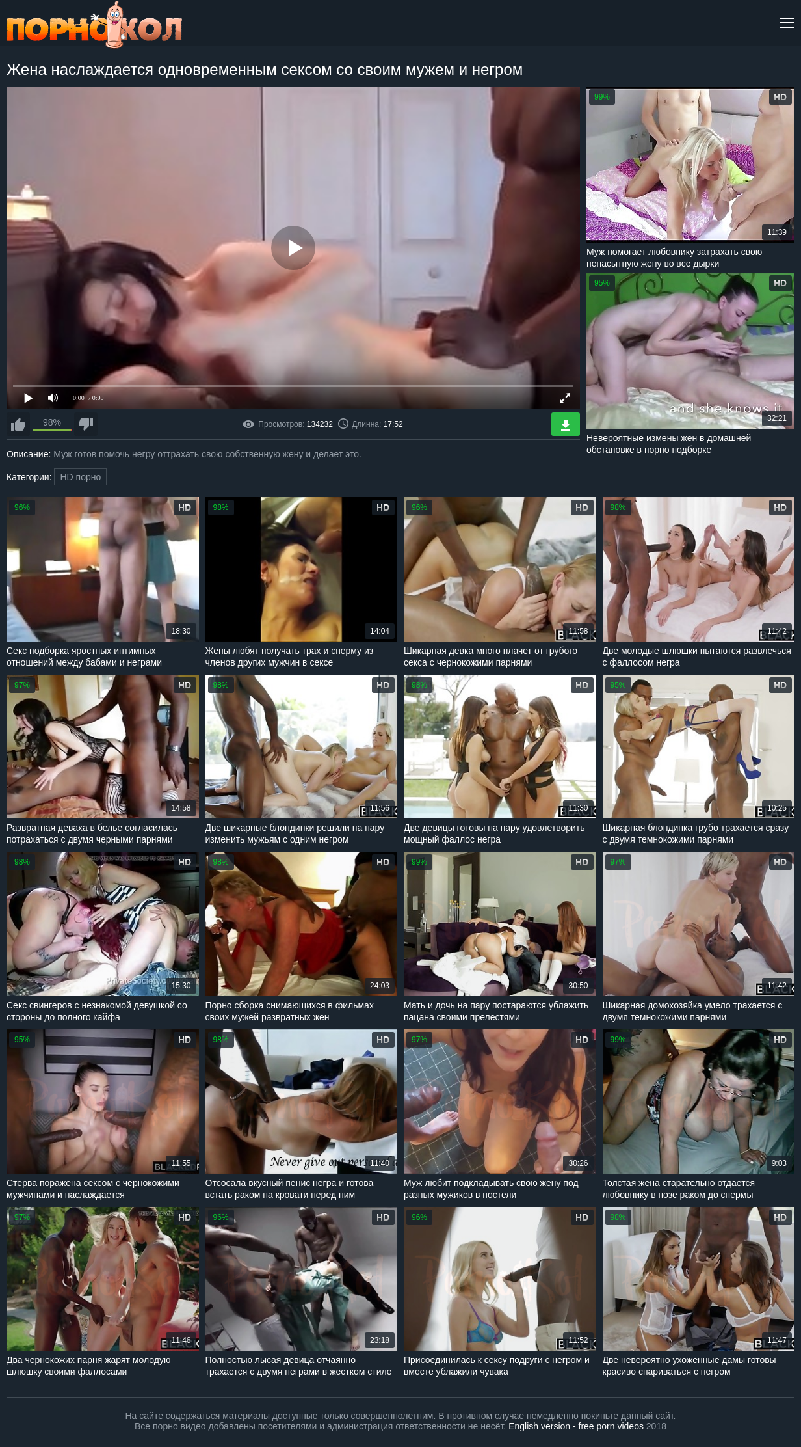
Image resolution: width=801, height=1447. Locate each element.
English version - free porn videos (576, 1426)
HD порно (80, 477)
